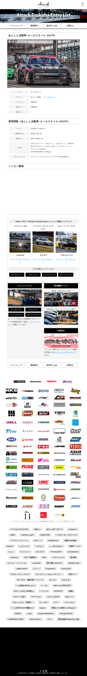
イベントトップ (16, 26)
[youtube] (46, 671)
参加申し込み (52, 26)
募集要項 (34, 26)
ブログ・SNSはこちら (50, 97)
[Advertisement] (44, 647)
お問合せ (70, 26)
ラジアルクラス (49, 275)
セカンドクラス (65, 275)
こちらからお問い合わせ (65, 352)
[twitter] (43, 671)
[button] (82, 4)
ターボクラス (16, 275)
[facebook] (41, 671)
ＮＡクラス (33, 275)
